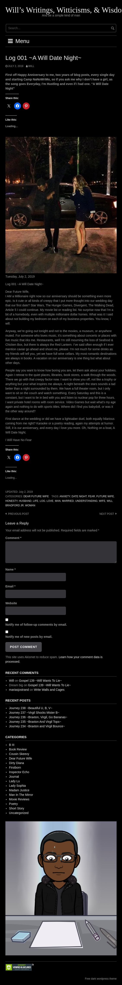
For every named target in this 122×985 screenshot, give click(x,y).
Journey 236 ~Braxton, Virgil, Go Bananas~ (38, 717)
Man (57, 500)
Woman (30, 505)
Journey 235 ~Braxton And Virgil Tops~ (35, 721)
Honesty (11, 500)
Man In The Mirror (21, 794)
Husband (25, 500)
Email (10, 586)
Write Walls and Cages (49, 689)
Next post (107, 513)
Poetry (13, 804)
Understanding (86, 500)
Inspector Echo (19, 772)
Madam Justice (19, 790)
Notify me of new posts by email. (28, 636)
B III (11, 745)
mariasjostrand (19, 689)
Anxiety (65, 496)
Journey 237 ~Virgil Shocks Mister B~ (34, 712)
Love (50, 500)
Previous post (18, 513)
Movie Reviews (19, 799)
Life (35, 500)
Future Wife (105, 496)
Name (10, 569)
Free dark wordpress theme (101, 978)
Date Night (79, 496)
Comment (13, 538)
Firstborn (15, 767)
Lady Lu (14, 781)
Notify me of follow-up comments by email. (36, 624)
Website (11, 603)
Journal (14, 776)
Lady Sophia (17, 785)
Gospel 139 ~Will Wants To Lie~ (40, 680)
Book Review (18, 749)
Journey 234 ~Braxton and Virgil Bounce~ (37, 726)
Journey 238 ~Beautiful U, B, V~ (30, 708)
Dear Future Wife (36, 496)
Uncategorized (19, 813)
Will (31, 66)
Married (68, 500)
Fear (91, 496)
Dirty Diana (16, 763)
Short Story (16, 808)
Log (42, 500)
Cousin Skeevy (19, 754)
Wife (102, 500)
